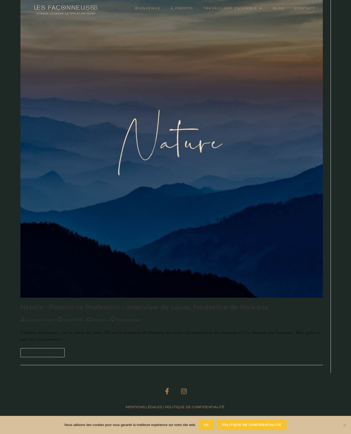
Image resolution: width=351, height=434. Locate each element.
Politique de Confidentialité (195, 407)
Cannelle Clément (40, 320)
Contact (305, 8)
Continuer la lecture (45, 351)
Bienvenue (148, 8)
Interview (100, 320)
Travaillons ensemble (233, 8)
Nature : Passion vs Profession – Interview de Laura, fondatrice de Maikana (144, 307)
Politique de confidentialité (251, 425)
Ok (206, 425)
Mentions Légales (144, 407)
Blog (279, 8)
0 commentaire (128, 320)
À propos (182, 8)
